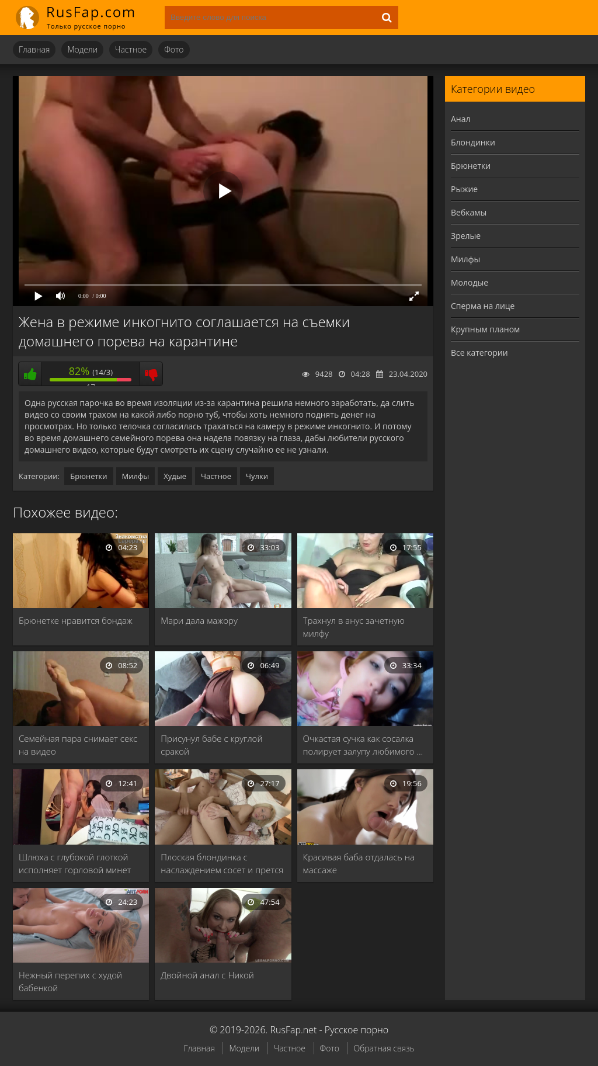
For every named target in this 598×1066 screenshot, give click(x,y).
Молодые (469, 282)
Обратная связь (384, 1048)
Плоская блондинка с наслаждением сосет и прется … (222, 863)
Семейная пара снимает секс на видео (78, 744)
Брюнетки (88, 476)
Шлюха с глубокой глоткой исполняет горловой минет (75, 863)
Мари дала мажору (199, 620)
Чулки (257, 476)
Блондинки (473, 142)
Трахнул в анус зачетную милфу (354, 626)
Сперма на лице (482, 305)
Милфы (136, 476)
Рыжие (464, 189)
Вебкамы (468, 212)
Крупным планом (485, 329)
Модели (82, 49)
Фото (173, 49)
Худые (175, 476)
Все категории (479, 352)
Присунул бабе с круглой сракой (211, 744)
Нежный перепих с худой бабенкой (70, 981)
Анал (461, 118)
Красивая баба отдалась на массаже (359, 863)
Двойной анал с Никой (207, 975)
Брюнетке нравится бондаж (76, 620)
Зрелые (466, 235)
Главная (34, 49)
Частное (131, 49)
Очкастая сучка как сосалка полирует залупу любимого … (363, 744)
